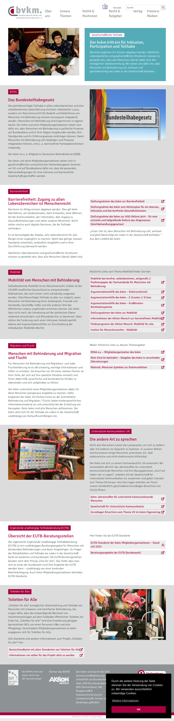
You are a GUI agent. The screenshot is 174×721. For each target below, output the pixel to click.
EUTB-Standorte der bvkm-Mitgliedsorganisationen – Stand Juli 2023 (125, 544)
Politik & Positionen (89, 13)
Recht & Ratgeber (115, 13)
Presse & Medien (153, 13)
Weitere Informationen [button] (125, 700)
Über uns (48, 13)
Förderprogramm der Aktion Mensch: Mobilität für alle (122, 324)
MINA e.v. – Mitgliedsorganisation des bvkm (116, 352)
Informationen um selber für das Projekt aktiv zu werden (42, 655)
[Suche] (143, 7)
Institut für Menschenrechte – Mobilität (114, 330)
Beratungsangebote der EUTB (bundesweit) (116, 552)
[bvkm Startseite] (25, 12)
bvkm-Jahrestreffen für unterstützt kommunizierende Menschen (122, 498)
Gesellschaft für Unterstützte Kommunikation (117, 506)
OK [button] (139, 709)
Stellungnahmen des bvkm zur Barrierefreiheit (118, 201)
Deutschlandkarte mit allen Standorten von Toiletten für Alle (44, 649)
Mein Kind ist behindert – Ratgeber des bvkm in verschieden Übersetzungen (125, 359)
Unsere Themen (65, 13)
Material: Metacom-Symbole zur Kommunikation (119, 367)
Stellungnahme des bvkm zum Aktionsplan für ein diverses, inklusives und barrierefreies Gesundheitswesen (125, 208)
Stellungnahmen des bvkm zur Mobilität (114, 313)
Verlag (137, 11)
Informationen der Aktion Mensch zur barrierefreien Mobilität (126, 318)
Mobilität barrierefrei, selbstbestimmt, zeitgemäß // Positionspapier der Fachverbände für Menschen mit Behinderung (121, 282)
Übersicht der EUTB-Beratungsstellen (41, 536)
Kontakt (117, 7)
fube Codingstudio (93, 716)
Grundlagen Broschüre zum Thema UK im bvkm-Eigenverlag (125, 512)
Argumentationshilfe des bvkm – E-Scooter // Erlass (121, 297)
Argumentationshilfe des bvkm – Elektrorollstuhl (119, 292)
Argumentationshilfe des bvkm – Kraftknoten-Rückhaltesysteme (117, 305)
